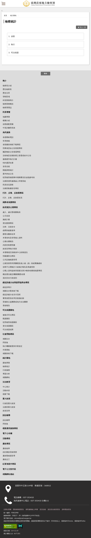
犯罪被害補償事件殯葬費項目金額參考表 (19, 177)
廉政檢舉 (6, 448)
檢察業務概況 (8, 104)
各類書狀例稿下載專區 (11, 144)
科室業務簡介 (8, 100)
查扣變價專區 (8, 223)
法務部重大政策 (9, 407)
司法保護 (13, 52)
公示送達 (6, 216)
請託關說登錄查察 (10, 452)
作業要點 (6, 350)
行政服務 (6, 370)
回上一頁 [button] (83, 27)
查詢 (87, 3)
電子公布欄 (7, 433)
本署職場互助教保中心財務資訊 (15, 252)
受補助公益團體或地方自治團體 (15, 302)
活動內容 (6, 390)
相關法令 (6, 339)
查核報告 (6, 305)
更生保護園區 (8, 326)
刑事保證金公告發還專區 (12, 148)
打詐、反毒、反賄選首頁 (12, 198)
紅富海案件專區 (9, 464)
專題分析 (6, 374)
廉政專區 (6, 443)
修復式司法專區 (9, 315)
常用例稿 (6, 141)
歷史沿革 (6, 93)
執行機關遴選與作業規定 (12, 346)
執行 (11, 44)
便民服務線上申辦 (32, 509)
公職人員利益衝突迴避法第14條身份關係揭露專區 (22, 270)
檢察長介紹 (7, 85)
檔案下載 (6, 394)
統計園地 (13, 15)
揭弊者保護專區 (9, 202)
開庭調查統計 (8, 170)
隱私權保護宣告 (18, 509)
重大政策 (6, 398)
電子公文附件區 (9, 469)
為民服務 (6, 132)
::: (1, 2)
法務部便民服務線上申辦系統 (14, 181)
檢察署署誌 (7, 107)
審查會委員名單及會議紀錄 (13, 298)
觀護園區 (6, 318)
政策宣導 (6, 411)
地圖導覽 (6, 117)
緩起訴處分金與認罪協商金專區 (16, 282)
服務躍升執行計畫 (10, 159)
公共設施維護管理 (10, 260)
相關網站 (6, 377)
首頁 (5, 15)
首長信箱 (6, 166)
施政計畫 (6, 219)
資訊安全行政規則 (10, 278)
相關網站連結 (8, 474)
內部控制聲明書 (9, 245)
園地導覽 (6, 363)
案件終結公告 (8, 174)
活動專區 (6, 438)
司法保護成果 (8, 329)
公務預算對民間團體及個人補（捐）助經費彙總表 (22, 263)
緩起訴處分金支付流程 (11, 294)
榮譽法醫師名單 (9, 234)
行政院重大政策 (9, 403)
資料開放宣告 (66, 509)
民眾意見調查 (8, 185)
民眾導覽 (6, 112)
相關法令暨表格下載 (11, 291)
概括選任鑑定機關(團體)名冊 (14, 274)
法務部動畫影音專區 (11, 188)
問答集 (5, 342)
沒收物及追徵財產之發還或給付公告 (17, 155)
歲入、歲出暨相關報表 (11, 212)
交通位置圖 (7, 509)
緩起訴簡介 (7, 287)
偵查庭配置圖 (8, 124)
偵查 (11, 36)
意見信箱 (43, 509)
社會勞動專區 (8, 334)
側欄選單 (3, 3)
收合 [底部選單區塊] (45, 73)
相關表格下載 (8, 353)
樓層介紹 (6, 120)
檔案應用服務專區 (10, 428)
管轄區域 (6, 96)
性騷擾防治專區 (9, 256)
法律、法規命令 (9, 227)
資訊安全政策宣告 (54, 509)
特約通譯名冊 (8, 163)
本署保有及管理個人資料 (12, 238)
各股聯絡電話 (8, 137)
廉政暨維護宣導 (9, 456)
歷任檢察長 (7, 89)
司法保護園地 (8, 310)
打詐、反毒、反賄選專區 (13, 193)
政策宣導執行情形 (10, 249)
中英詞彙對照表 (9, 128)
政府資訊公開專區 (10, 207)
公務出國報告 (8, 241)
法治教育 (6, 382)
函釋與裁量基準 (9, 230)
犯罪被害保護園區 (10, 322)
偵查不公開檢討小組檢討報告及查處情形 (19, 267)
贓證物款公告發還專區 (11, 152)
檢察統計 (10, 21)
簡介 (4, 81)
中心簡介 (6, 387)
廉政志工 (6, 459)
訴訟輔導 (6, 415)
